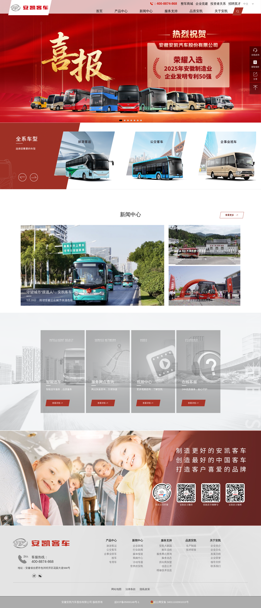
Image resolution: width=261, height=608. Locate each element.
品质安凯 (196, 11)
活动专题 (138, 562)
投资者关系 (218, 3)
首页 (99, 11)
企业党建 (202, 3)
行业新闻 (138, 549)
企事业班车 (110, 554)
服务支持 (171, 11)
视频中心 (138, 558)
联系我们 (216, 566)
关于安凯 (221, 11)
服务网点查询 (164, 554)
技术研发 (191, 549)
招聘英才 (234, 3)
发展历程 (216, 554)
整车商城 (187, 3)
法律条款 (130, 589)
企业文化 (216, 549)
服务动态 (167, 558)
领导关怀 (216, 562)
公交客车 (112, 549)
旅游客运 (112, 545)
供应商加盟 (165, 562)
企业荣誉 (216, 558)
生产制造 (191, 545)
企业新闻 (138, 545)
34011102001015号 (178, 602)
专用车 (113, 562)
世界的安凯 (136, 566)
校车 (114, 558)
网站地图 (116, 589)
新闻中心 (146, 11)
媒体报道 (138, 554)
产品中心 (121, 11)
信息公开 (167, 566)
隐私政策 (145, 589)
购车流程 (167, 549)
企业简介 (216, 545)
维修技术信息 (164, 570)
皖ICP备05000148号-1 (127, 602)
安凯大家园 (165, 545)
